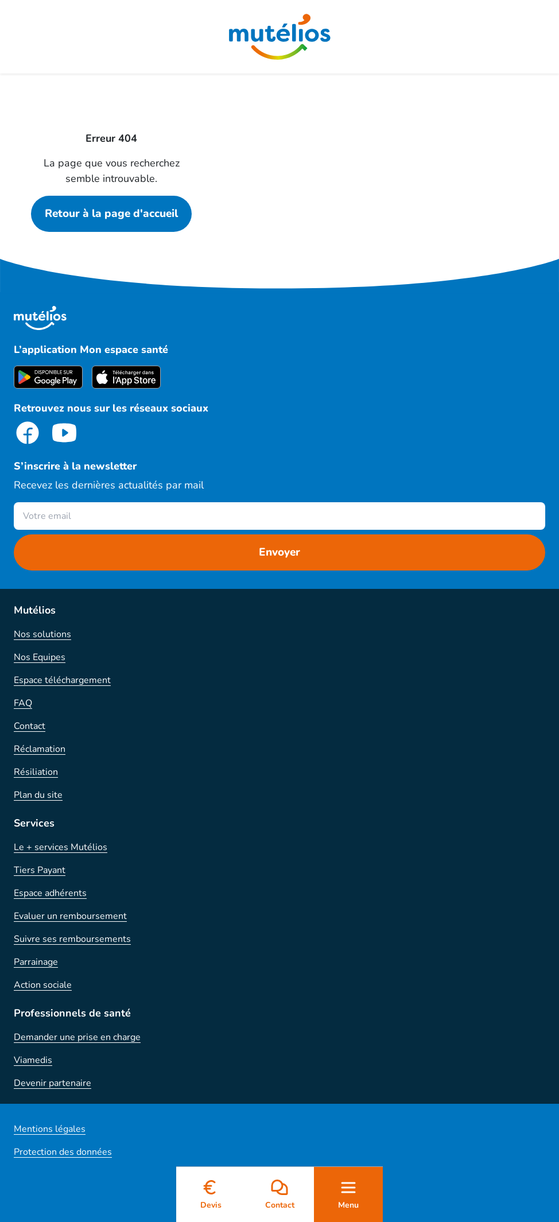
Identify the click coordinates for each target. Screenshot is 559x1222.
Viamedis (33, 1060)
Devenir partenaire (52, 1083)
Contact (29, 726)
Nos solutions (42, 634)
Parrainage (36, 962)
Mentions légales (50, 1129)
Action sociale (43, 985)
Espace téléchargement (62, 680)
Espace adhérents (50, 893)
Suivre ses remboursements (72, 939)
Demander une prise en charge (77, 1037)
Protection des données (63, 1152)
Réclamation (39, 749)
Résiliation (36, 772)
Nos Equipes (39, 657)
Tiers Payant (39, 870)
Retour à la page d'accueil (111, 213)
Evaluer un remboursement (70, 916)
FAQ (23, 703)
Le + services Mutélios (60, 847)
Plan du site (38, 795)
